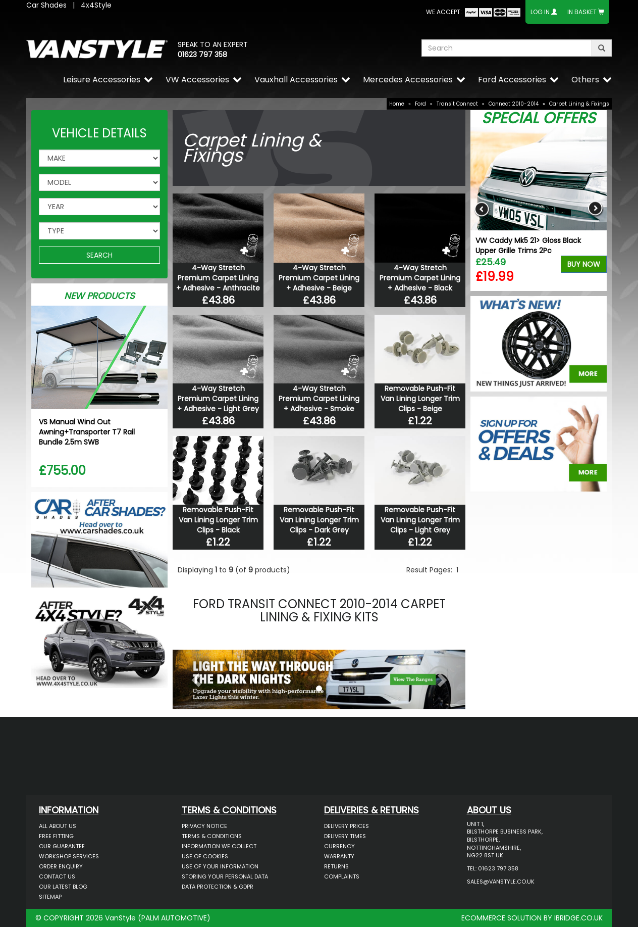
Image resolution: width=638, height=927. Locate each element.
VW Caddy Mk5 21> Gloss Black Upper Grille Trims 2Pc (528, 245)
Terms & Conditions (212, 836)
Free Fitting (56, 836)
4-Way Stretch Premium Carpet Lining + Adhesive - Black (420, 278)
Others (585, 79)
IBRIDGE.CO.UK (578, 918)
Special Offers (539, 118)
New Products (99, 295)
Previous (482, 209)
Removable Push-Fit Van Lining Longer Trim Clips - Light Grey (420, 520)
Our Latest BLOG (63, 887)
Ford (420, 104)
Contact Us (57, 876)
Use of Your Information (220, 866)
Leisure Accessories (101, 79)
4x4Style (96, 5)
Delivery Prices (346, 826)
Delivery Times (345, 836)
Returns (336, 866)
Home (396, 104)
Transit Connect (457, 104)
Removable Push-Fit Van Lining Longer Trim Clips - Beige (420, 398)
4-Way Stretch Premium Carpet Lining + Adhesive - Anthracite (218, 278)
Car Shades (46, 5)
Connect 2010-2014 (514, 104)
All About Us (57, 826)
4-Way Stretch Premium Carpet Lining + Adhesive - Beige (319, 278)
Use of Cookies (205, 856)
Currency (339, 846)
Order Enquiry (61, 866)
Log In (540, 12)
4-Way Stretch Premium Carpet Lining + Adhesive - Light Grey (218, 398)
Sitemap (50, 897)
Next (595, 209)
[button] (195, 677)
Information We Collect (219, 846)
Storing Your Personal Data (225, 876)
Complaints (341, 876)
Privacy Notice (204, 826)
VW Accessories (197, 79)
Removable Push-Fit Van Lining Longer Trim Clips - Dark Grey (319, 520)
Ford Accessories (512, 79)
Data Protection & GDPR (217, 887)
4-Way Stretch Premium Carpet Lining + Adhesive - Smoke (319, 398)
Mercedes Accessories (408, 79)
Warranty (339, 856)
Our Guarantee (62, 846)
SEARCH (99, 255)
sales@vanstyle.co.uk (501, 881)
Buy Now (583, 264)
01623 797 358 (202, 55)
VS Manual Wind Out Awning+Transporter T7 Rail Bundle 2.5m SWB (87, 432)
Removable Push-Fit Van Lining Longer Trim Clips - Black (218, 520)
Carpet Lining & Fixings (579, 104)
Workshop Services (69, 856)
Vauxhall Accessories (296, 79)
